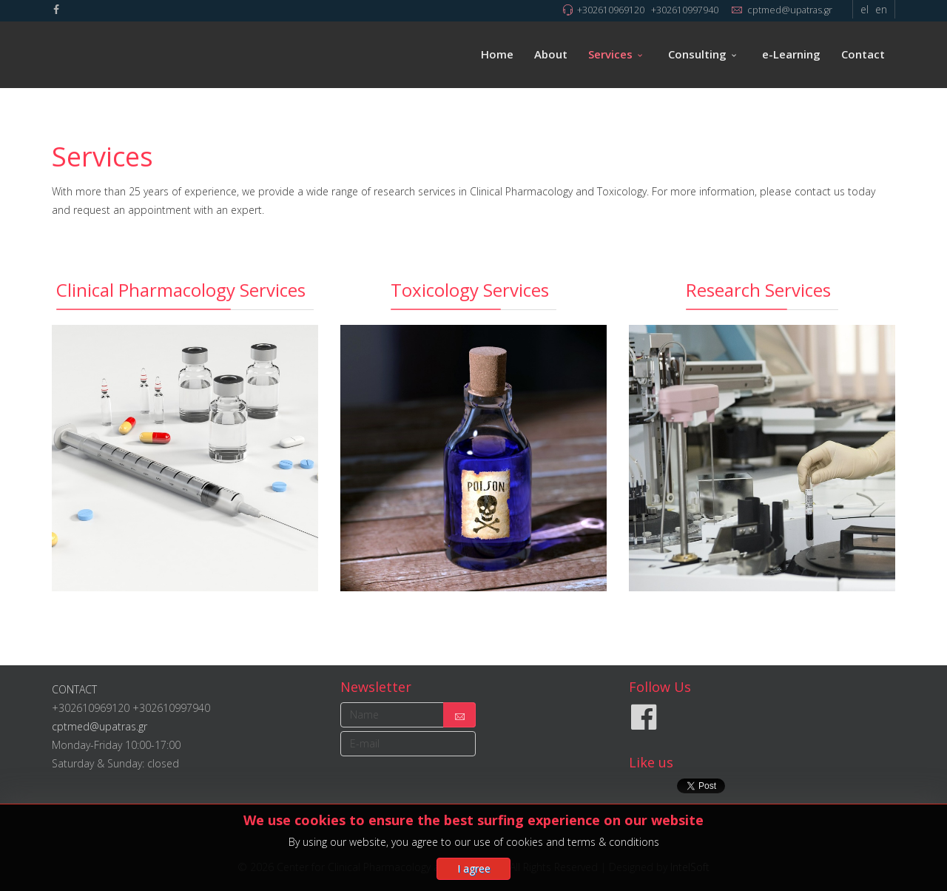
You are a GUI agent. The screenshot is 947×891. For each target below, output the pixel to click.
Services (610, 54)
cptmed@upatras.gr (789, 10)
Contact (863, 54)
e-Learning (791, 54)
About (550, 54)
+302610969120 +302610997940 (647, 10)
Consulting (697, 54)
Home (497, 54)
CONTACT (74, 689)
